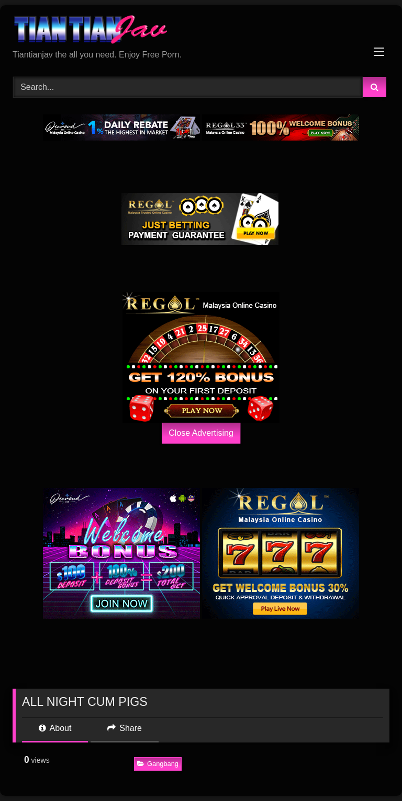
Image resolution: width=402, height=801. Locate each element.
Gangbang (157, 764)
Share (124, 728)
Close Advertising (201, 432)
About (55, 728)
